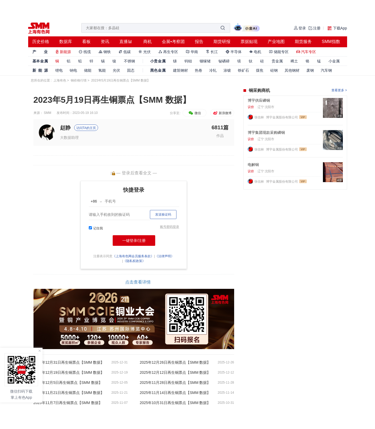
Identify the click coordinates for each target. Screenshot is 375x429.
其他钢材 (292, 70)
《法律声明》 (164, 256)
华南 (192, 52)
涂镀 (227, 70)
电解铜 (253, 164)
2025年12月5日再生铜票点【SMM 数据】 (67, 382)
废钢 (310, 70)
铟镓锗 (205, 61)
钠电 (73, 70)
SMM (47, 113)
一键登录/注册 (134, 240)
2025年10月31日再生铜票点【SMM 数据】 (175, 403)
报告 (199, 41)
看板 (86, 41)
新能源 (63, 52)
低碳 (125, 52)
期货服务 (303, 41)
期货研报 (221, 41)
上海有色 (59, 80)
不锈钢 (129, 61)
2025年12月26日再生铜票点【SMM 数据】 (175, 362)
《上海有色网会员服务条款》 (133, 256)
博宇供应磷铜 (259, 100)
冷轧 (213, 70)
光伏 (144, 52)
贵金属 (277, 61)
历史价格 (40, 41)
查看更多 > (339, 90)
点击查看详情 (138, 282)
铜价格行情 (79, 80)
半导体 (234, 52)
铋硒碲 (224, 61)
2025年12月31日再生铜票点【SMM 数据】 (68, 362)
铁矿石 (243, 70)
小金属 (334, 61)
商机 (147, 41)
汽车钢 (326, 70)
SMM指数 (331, 41)
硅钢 (274, 70)
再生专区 (168, 52)
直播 (123, 41)
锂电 (59, 70)
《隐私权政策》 (134, 261)
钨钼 (188, 61)
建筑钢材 (180, 70)
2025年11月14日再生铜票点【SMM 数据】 (175, 393)
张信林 (259, 117)
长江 (212, 52)
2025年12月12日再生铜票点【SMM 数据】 (175, 372)
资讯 (105, 41)
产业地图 (276, 41)
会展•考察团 (173, 41)
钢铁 (105, 52)
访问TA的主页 (86, 128)
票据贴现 (249, 41)
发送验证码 (163, 214)
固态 (130, 70)
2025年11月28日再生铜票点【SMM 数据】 (175, 382)
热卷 (198, 70)
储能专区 (279, 52)
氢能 (102, 70)
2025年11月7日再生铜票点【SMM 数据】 (67, 403)
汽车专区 (306, 52)
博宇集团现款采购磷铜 (266, 132)
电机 (255, 52)
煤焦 (259, 70)
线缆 (85, 52)
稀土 (294, 61)
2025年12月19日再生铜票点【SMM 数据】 (68, 372)
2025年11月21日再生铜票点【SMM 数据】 (68, 393)
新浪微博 (222, 113)
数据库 (65, 41)
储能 (87, 70)
